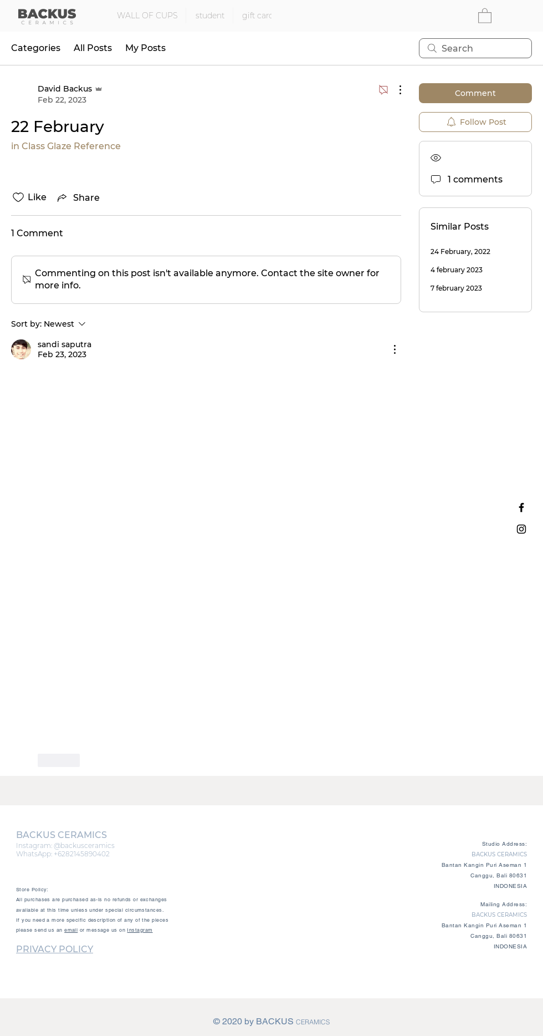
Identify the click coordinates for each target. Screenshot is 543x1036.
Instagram (139, 930)
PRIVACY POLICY (54, 949)
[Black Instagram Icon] (521, 529)
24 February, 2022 (460, 251)
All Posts (93, 48)
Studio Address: (504, 843)
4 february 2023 (457, 270)
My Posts (145, 48)
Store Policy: (32, 889)
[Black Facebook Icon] (521, 507)
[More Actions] (394, 90)
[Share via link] (77, 197)
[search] (475, 48)
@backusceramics (84, 845)
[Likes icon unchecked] (18, 197)
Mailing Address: (503, 904)
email (71, 930)
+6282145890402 (82, 854)
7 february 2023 (456, 288)
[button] (484, 15)
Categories (35, 48)
